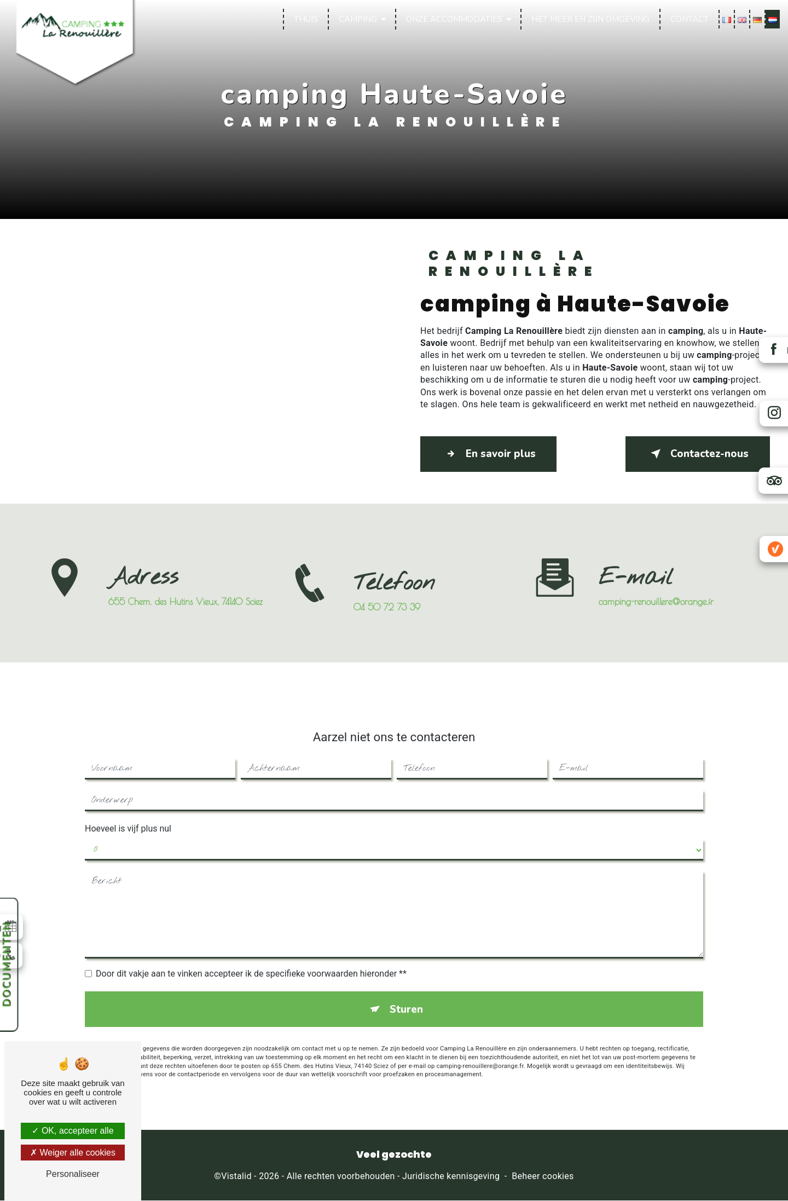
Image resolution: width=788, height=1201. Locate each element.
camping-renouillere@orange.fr (656, 590)
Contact (689, 19)
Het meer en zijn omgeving (590, 19)
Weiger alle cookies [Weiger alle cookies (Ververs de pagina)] (72, 1152)
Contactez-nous (696, 453)
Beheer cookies (542, 1177)
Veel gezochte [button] (394, 1155)
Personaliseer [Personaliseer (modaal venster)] (73, 1174)
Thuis (305, 19)
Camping (357, 19)
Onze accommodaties (453, 19)
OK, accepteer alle (72, 1130)
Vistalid (236, 1177)
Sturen (406, 998)
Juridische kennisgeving (451, 1177)
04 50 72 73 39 (387, 618)
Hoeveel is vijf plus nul (128, 817)
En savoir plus (490, 453)
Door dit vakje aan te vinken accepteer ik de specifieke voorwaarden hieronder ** (251, 962)
